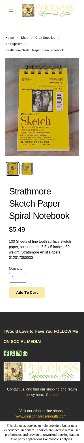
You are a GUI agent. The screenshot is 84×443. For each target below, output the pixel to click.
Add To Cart (27, 292)
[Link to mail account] (25, 353)
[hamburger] (11, 10)
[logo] (48, 10)
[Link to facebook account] (6, 353)
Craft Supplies (45, 37)
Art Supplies (13, 44)
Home (9, 37)
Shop (24, 37)
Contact (52, 395)
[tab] (12, 168)
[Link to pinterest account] (12, 353)
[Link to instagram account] (19, 353)
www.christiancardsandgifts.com (41, 416)
